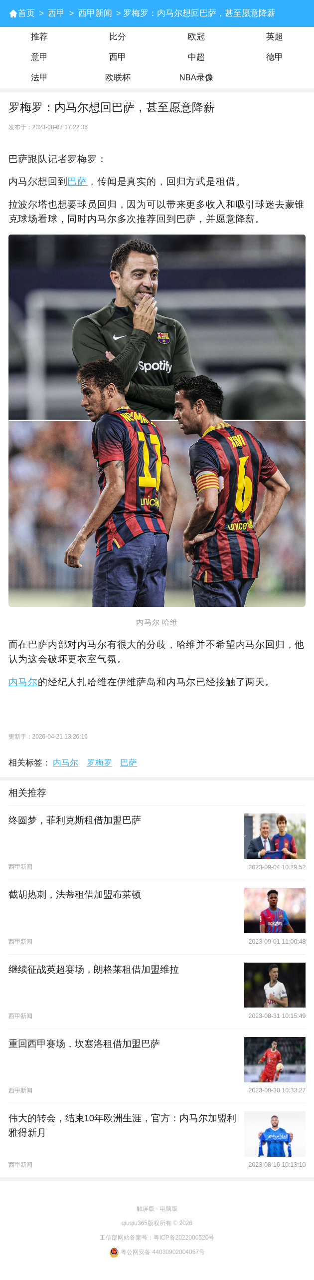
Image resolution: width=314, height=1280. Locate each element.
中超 (196, 57)
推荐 (39, 36)
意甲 (39, 57)
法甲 (39, 77)
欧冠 (196, 36)
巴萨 (77, 181)
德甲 (274, 57)
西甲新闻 (95, 13)
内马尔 (23, 682)
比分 (117, 36)
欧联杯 (118, 77)
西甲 (56, 13)
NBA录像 (196, 77)
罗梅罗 (99, 763)
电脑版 (168, 1208)
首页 (26, 13)
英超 (274, 36)
